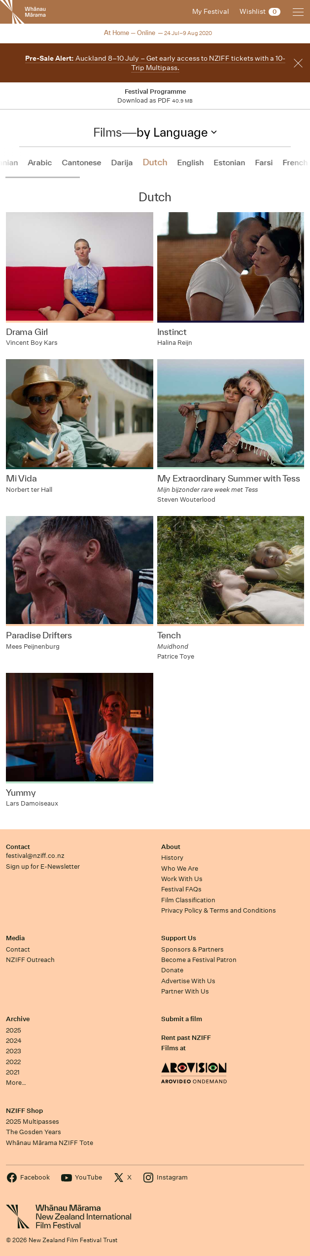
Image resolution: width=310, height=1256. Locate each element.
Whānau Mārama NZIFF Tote (49, 1143)
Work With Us (182, 879)
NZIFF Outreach (30, 960)
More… (16, 1082)
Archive (18, 1019)
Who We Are (179, 868)
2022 (13, 1062)
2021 (13, 1072)
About (170, 847)
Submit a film (181, 1019)
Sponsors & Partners (192, 949)
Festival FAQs (181, 889)
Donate (172, 970)
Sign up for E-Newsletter (43, 866)
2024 (14, 1040)
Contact (18, 847)
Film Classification (188, 900)
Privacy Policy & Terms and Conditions (218, 910)
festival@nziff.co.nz (35, 855)
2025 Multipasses (32, 1121)
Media (15, 938)
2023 (13, 1051)
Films (107, 132)
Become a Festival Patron (199, 960)
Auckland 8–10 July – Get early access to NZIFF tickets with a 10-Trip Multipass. (155, 63)
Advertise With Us (188, 981)
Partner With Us (185, 991)
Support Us (178, 938)
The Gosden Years (33, 1132)
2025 (13, 1030)
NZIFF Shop (24, 1111)
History (172, 857)
